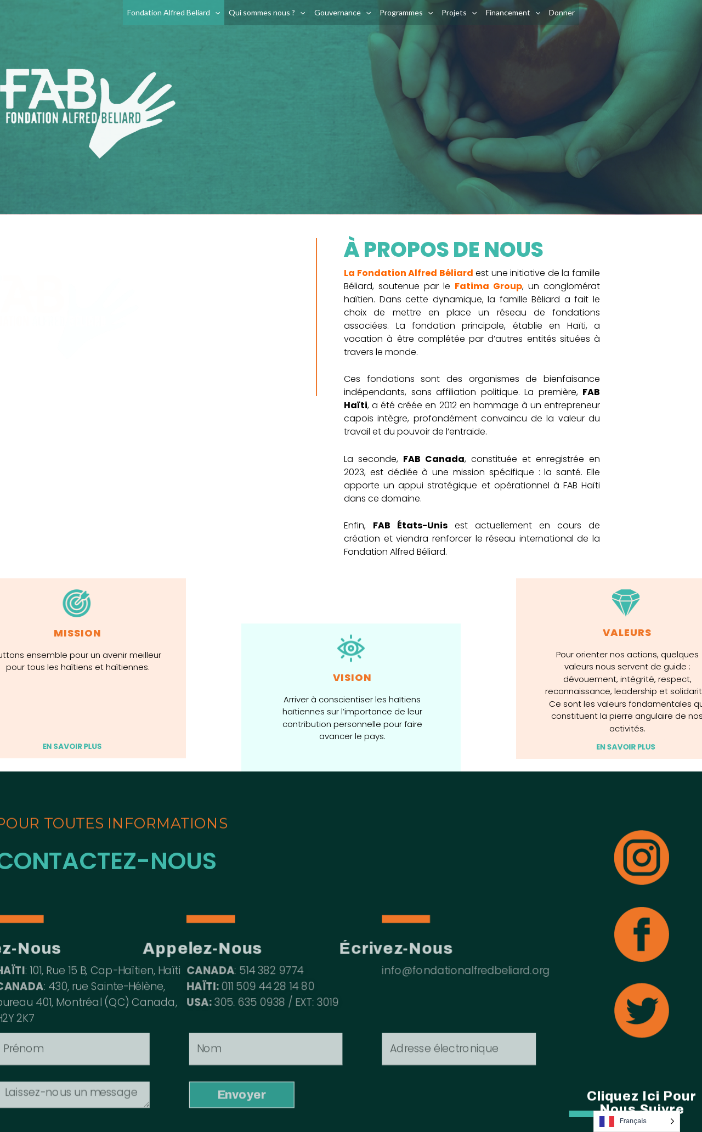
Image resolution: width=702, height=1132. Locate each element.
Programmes (406, 12)
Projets (459, 12)
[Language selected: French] (636, 1121)
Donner (562, 12)
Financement (513, 12)
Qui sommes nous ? (267, 12)
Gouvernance (342, 12)
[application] (215, 12)
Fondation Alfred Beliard (173, 12)
